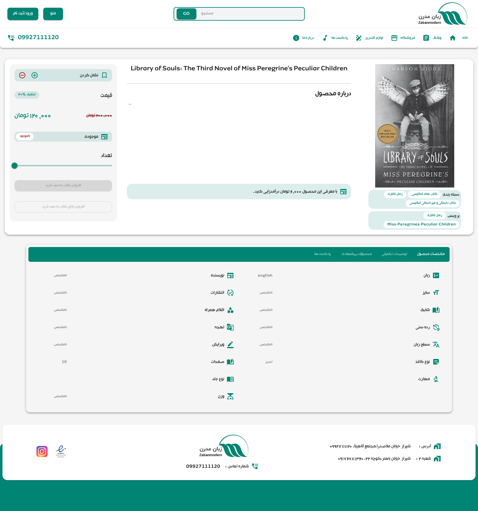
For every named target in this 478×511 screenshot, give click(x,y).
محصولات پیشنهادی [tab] (357, 254)
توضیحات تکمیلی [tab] (394, 254)
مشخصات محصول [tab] (431, 254)
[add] (34, 75)
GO (186, 14)
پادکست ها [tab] (323, 254)
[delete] (22, 75)
